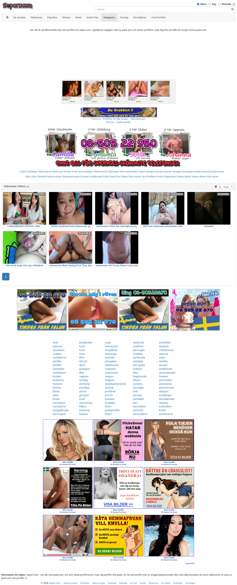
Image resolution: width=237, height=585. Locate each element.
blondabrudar (166, 399)
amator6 (164, 346)
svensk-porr (112, 346)
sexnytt (163, 365)
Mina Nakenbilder (129, 171)
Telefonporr (113, 171)
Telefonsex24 (100, 171)
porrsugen (139, 350)
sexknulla (138, 342)
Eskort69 (41, 176)
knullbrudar (85, 342)
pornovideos (140, 414)
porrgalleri (111, 361)
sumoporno (59, 406)
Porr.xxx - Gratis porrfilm (118, 122)
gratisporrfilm (112, 410)
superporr (110, 368)
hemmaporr (59, 414)
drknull (83, 361)
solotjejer (138, 361)
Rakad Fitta (127, 176)
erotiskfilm (165, 342)
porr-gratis (139, 365)
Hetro (203, 4)
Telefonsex (57, 171)
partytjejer (58, 368)
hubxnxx (58, 346)
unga (108, 342)
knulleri (57, 376)
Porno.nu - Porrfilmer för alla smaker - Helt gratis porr (118, 119)
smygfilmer (111, 350)
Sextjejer (177, 171)
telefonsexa (111, 365)
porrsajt (137, 395)
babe (56, 395)
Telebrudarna (44, 171)
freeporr (163, 376)
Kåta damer (212, 176)
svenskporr (59, 402)
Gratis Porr (114, 176)
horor (82, 350)
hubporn (110, 380)
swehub (163, 354)
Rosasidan (187, 171)
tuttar (162, 357)
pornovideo (165, 380)
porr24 (108, 395)
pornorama (165, 383)
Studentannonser (71, 176)
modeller (138, 354)
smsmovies (111, 372)
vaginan (84, 376)
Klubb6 (197, 171)
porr (135, 402)
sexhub (109, 387)
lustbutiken (165, 406)
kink (135, 391)
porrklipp (84, 387)
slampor (163, 402)
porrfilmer (110, 391)
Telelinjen (32, 171)
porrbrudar (139, 357)
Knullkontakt (96, 176)
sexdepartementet (115, 383)
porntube (138, 410)
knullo (56, 399)
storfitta (163, 361)
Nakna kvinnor (54, 176)
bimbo (56, 391)
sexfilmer (138, 346)
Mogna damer (199, 176)
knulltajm (110, 402)
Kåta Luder (31, 176)
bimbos (57, 387)
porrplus (138, 383)
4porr (82, 365)
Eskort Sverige (146, 171)
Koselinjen (87, 171)
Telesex (67, 171)
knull (82, 346)
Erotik (106, 176)
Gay (214, 4)
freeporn (58, 383)
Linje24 (23, 171)
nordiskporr (59, 372)
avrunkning (85, 402)
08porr (137, 380)
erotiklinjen (165, 395)
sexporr (109, 376)
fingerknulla (139, 376)
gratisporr (85, 368)
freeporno (58, 380)
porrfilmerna (166, 414)
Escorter (84, 176)
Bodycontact (217, 171)
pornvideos (139, 406)
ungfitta (57, 354)
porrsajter (138, 387)
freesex (83, 414)
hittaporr (164, 391)
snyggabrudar (61, 410)
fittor (81, 357)
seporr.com (54, 583)
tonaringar (111, 354)
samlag (83, 380)
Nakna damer (184, 176)
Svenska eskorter (163, 171)
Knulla (160, 176)
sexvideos (58, 350)
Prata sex (77, 171)
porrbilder (138, 399)
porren (83, 391)
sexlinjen (110, 357)
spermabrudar (167, 372)
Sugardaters (170, 176)
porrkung (84, 383)
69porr (83, 406)
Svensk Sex (139, 176)
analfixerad (165, 368)
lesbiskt (137, 368)
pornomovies (166, 387)
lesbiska (109, 399)
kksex (108, 406)
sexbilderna (59, 357)
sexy (55, 342)
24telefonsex (166, 350)
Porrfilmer (151, 176)
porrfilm (57, 361)
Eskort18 (206, 171)
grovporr (84, 395)
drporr (108, 414)
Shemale (226, 4)
